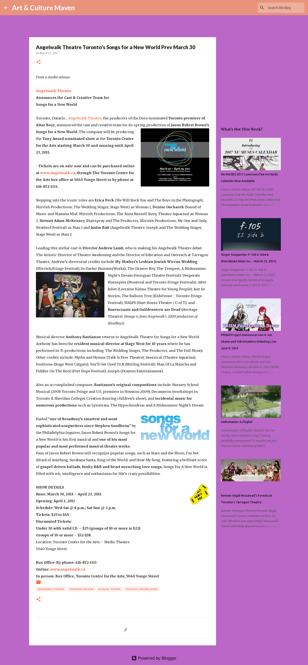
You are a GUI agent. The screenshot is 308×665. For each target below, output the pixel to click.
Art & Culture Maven (43, 7)
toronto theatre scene (142, 589)
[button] (38, 62)
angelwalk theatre (51, 589)
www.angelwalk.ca (57, 173)
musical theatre (109, 589)
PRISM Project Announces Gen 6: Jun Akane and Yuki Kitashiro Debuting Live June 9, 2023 (248, 341)
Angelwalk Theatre (54, 91)
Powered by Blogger (154, 658)
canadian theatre (81, 589)
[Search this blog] (282, 8)
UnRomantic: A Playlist (237, 422)
